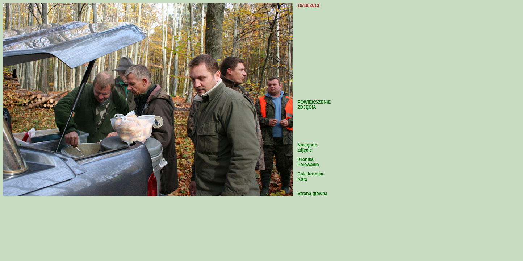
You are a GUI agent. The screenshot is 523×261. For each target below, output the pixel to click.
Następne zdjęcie (307, 147)
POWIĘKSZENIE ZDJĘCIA (314, 105)
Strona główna (312, 193)
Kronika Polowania (308, 162)
